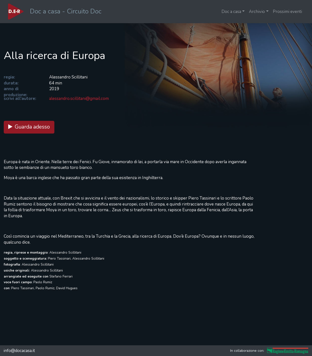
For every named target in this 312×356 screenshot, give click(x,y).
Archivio (257, 11)
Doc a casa (231, 11)
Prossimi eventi (287, 11)
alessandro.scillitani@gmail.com (79, 98)
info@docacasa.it (19, 351)
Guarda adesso (29, 127)
